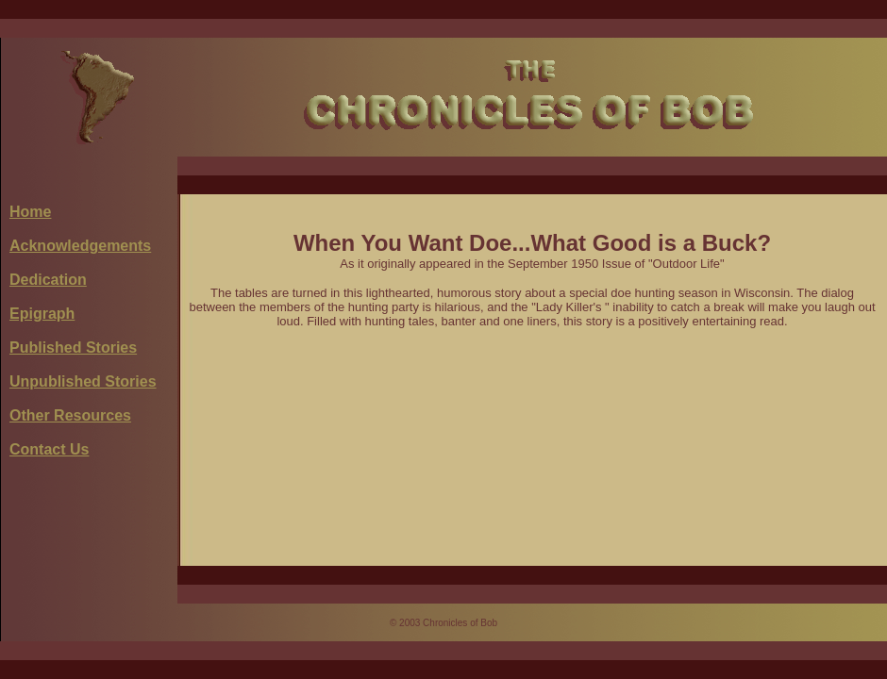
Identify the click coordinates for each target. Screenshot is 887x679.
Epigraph (42, 314)
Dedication (48, 280)
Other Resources (70, 415)
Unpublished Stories (83, 381)
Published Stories (73, 348)
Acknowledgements (80, 246)
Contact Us (49, 449)
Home (30, 212)
